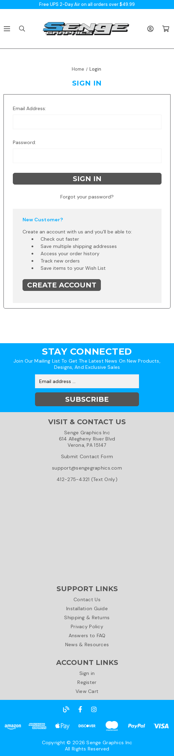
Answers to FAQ (87, 635)
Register (86, 682)
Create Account (61, 285)
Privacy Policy (87, 626)
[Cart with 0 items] (165, 28)
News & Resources (87, 644)
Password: (24, 142)
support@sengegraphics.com (87, 468)
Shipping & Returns (87, 617)
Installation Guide (87, 608)
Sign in (87, 673)
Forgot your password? (87, 197)
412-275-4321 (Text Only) (87, 479)
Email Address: (29, 108)
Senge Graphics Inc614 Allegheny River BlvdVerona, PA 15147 (87, 438)
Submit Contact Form (87, 456)
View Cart (87, 691)
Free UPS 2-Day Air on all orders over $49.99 (87, 4)
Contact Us (87, 599)
